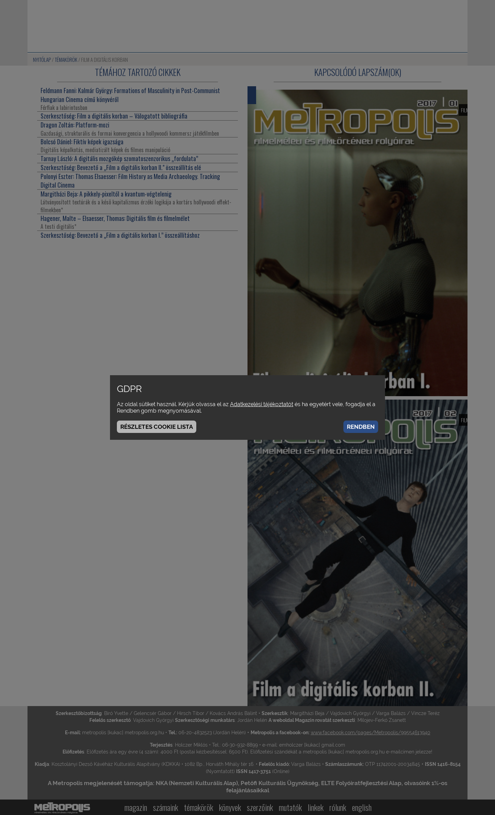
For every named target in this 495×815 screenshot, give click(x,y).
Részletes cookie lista (156, 426)
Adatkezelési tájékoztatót (261, 404)
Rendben (361, 426)
